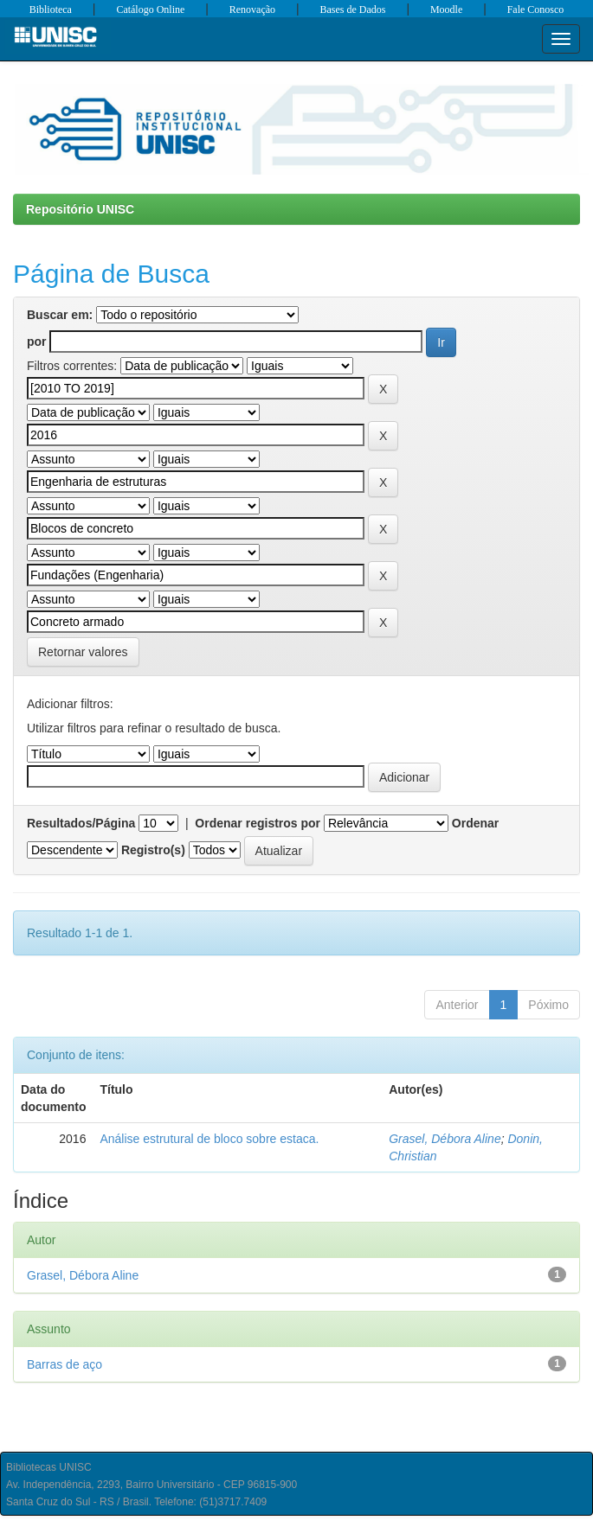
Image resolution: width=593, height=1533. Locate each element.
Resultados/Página (81, 823)
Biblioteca (50, 9)
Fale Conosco (535, 9)
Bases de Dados (353, 9)
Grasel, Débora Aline (444, 1139)
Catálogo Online (150, 9)
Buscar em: (60, 315)
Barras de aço (64, 1364)
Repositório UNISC (80, 209)
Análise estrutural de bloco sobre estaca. (209, 1139)
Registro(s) (153, 850)
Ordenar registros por (257, 823)
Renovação (252, 9)
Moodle (446, 9)
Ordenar (475, 823)
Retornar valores (83, 652)
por (37, 341)
